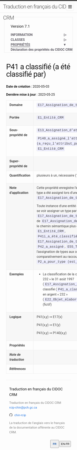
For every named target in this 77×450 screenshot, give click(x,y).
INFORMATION (22, 35)
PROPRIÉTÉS (20, 45)
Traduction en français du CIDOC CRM (38, 12)
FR (54, 443)
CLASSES (18, 40)
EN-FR (65, 443)
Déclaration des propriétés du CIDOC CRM (41, 50)
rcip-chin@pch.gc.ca (23, 407)
